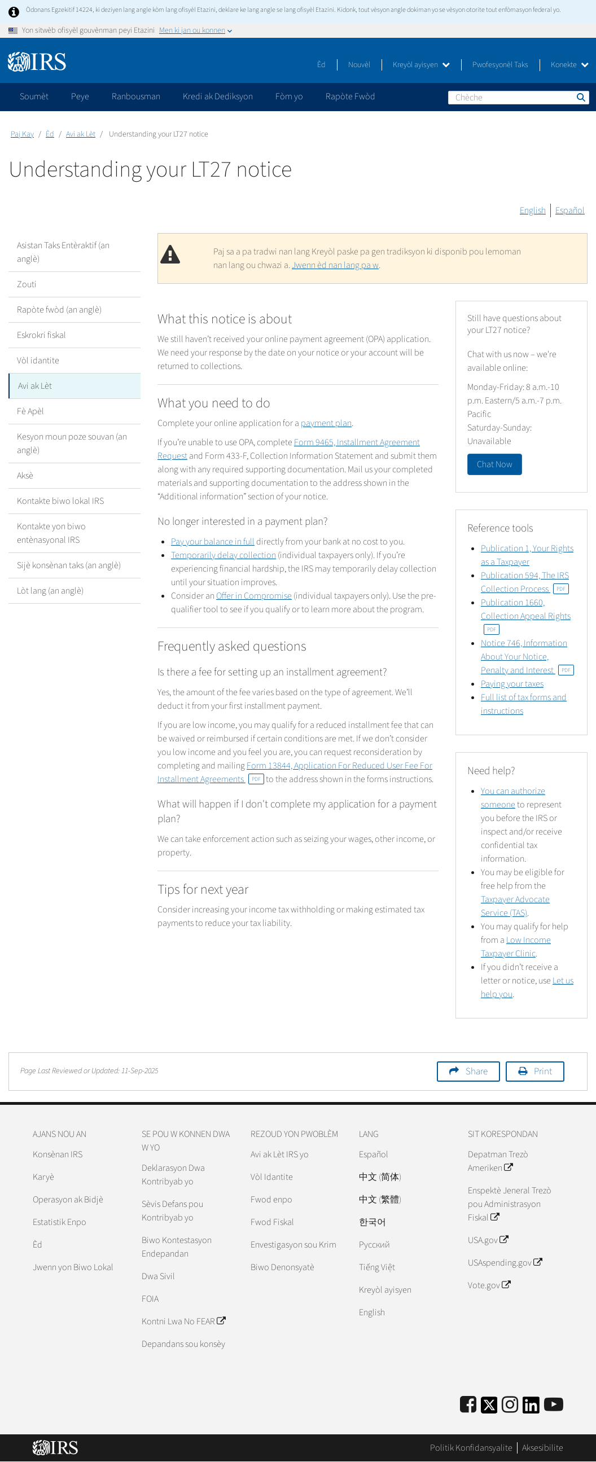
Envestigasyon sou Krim (293, 1245)
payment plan (326, 423)
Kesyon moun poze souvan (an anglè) (72, 443)
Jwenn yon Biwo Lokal (73, 1267)
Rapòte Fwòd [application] (350, 96)
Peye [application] (80, 96)
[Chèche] (518, 97)
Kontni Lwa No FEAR (183, 1321)
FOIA (150, 1299)
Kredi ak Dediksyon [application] (218, 96)
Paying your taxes (512, 684)
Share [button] (477, 1071)
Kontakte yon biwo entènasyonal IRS (51, 533)
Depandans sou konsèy (183, 1344)
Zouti (27, 284)
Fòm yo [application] (289, 96)
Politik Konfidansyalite (471, 1448)
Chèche (580, 97)
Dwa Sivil (158, 1276)
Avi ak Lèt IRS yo (280, 1154)
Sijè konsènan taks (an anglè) (69, 565)
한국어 (372, 1222)
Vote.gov (489, 1285)
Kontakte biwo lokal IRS (60, 501)
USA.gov (488, 1240)
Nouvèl (359, 65)
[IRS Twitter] (489, 1409)
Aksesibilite (542, 1448)
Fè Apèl (30, 411)
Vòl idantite (38, 360)
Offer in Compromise (254, 596)
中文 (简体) (380, 1177)
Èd (321, 65)
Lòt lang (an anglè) (50, 591)
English (533, 210)
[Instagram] (510, 1405)
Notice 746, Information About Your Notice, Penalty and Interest (527, 657)
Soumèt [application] (34, 96)
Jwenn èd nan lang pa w (335, 265)
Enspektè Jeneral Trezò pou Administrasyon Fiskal (509, 1204)
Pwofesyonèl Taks (500, 65)
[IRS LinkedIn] (531, 1409)
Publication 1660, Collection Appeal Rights (526, 615)
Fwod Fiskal (272, 1222)
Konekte (570, 65)
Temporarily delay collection (223, 555)
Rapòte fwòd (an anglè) (59, 310)
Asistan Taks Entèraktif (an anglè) (63, 252)
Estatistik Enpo (59, 1222)
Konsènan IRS (57, 1154)
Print (543, 1071)
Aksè (25, 475)
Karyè (43, 1177)
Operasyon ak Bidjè (68, 1199)
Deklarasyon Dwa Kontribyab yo (173, 1175)
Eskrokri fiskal (41, 335)
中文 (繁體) (380, 1199)
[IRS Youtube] (553, 1405)
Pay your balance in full (213, 541)
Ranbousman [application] (136, 96)
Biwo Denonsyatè (282, 1267)
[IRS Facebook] (468, 1405)
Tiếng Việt (377, 1267)
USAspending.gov (505, 1263)
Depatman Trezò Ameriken (498, 1161)
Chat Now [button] (494, 464)
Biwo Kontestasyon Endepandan (177, 1247)
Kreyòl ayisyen (421, 65)
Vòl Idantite (272, 1177)
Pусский (374, 1245)
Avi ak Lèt (80, 134)
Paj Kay (22, 134)
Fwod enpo (271, 1199)
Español (570, 210)
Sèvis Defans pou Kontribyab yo (172, 1211)
